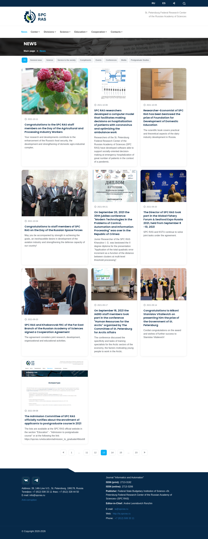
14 (112, 452)
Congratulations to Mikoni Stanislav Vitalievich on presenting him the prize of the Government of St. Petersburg (161, 318)
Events (98, 60)
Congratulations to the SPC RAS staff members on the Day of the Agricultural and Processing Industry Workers (54, 128)
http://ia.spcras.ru (122, 513)
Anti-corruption (29, 500)
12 (95, 452)
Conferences (111, 60)
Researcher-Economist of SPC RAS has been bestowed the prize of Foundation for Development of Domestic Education (163, 118)
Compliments (85, 60)
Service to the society (66, 60)
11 (87, 452)
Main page (29, 51)
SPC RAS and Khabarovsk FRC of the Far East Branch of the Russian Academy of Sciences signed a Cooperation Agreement (54, 328)
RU (153, 3)
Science (49, 60)
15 (121, 452)
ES (163, 3)
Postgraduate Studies (140, 60)
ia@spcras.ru (121, 509)
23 (136, 452)
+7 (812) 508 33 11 (124, 518)
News (43, 51)
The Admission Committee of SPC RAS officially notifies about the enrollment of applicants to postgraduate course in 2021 (53, 419)
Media (123, 60)
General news (36, 60)
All (25, 60)
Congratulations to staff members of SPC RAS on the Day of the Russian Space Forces (53, 228)
